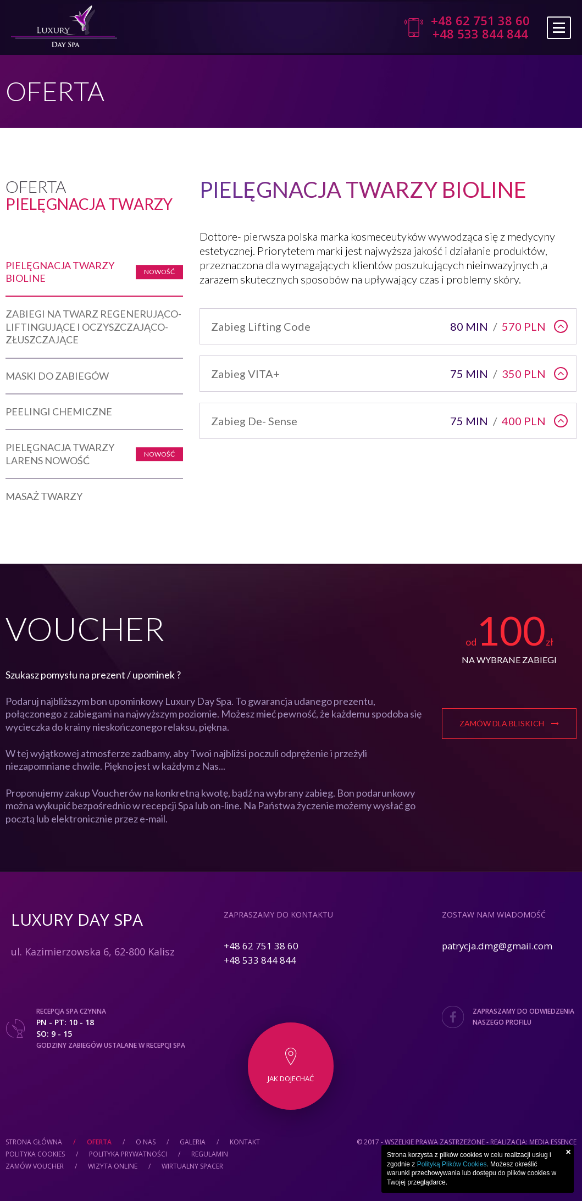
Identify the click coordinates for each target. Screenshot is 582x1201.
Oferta (99, 1142)
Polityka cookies (35, 1154)
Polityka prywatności (128, 1154)
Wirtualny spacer (192, 1166)
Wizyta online (112, 1166)
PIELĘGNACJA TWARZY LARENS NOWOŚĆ (59, 453)
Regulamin (209, 1154)
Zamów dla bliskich (509, 723)
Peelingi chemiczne (58, 411)
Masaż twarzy (43, 496)
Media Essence (553, 1142)
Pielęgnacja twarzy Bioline (59, 271)
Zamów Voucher (34, 1166)
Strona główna (33, 1142)
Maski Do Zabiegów (57, 376)
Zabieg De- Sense (381, 420)
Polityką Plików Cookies (452, 1164)
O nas (146, 1142)
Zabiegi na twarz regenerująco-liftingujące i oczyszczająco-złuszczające (93, 327)
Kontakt (245, 1142)
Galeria (193, 1142)
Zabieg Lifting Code (381, 326)
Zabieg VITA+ (381, 373)
